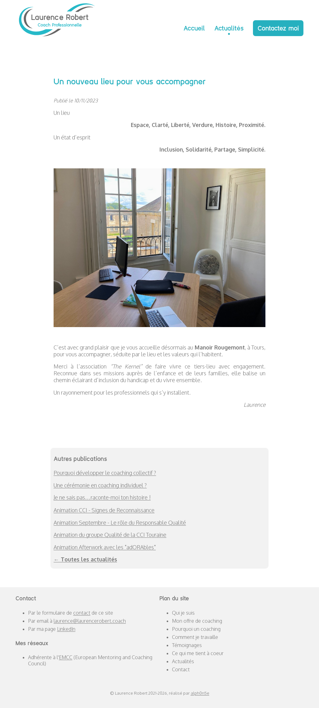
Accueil (194, 28)
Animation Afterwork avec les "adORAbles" (105, 547)
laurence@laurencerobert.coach (90, 621)
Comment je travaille (195, 637)
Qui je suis (183, 613)
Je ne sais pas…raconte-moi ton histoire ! (102, 497)
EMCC (65, 657)
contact (81, 613)
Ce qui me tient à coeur (198, 653)
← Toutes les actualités (85, 559)
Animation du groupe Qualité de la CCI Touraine (110, 534)
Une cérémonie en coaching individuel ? (100, 485)
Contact (181, 669)
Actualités (229, 28)
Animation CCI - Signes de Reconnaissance (104, 510)
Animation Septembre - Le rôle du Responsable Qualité (120, 522)
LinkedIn (66, 629)
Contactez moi (278, 28)
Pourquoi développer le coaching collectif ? (105, 472)
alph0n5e (200, 693)
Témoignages (187, 645)
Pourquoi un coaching (196, 629)
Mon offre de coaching (197, 621)
